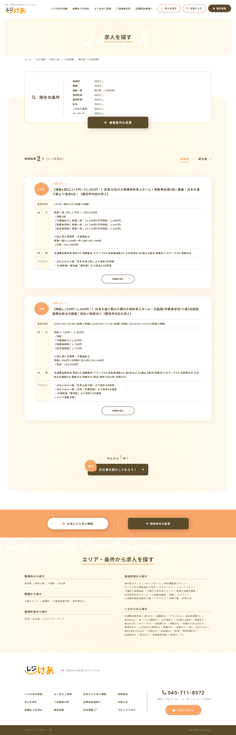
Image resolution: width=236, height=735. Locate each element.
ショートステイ (185, 587)
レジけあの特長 (59, 8)
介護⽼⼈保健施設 (134, 590)
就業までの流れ (81, 8)
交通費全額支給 (133, 615)
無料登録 (219, 8)
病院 (171, 594)
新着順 (186, 159)
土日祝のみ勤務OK (150, 627)
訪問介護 (174, 598)
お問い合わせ (183, 710)
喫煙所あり (131, 627)
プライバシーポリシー (38, 729)
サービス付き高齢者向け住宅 (140, 587)
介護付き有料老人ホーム (160, 590)
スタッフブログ (127, 709)
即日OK (149, 615)
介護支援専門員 (61, 601)
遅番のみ (168, 627)
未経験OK (166, 630)
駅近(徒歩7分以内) (135, 630)
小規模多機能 (159, 594)
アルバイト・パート (54, 618)
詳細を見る (118, 278)
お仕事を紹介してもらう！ (118, 469)
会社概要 (90, 709)
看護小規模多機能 (186, 590)
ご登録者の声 (123, 8)
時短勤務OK (189, 630)
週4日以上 (130, 619)
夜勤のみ (175, 623)
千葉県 (51, 583)
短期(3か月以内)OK (193, 623)
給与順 (204, 159)
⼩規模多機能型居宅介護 (138, 598)
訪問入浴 (187, 598)
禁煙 (177, 630)
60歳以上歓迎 (184, 619)
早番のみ (181, 627)
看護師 (45, 601)
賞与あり (144, 634)
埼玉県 (62, 583)
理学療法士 (79, 601)
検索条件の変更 (118, 122)
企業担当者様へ (144, 8)
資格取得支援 (160, 634)
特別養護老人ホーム (175, 583)
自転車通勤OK (193, 615)
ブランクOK (175, 615)
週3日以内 (130, 623)
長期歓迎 (161, 615)
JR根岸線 (69, 59)
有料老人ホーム (133, 583)
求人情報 (41, 59)
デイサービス (166, 587)
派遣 (27, 618)
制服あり (199, 619)
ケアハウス (160, 598)
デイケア (182, 594)
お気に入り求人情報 (77, 524)
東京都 (28, 583)
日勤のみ (152, 630)
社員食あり (131, 634)
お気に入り (194, 8)
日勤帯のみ (161, 623)
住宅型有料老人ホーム (136, 594)
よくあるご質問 (102, 8)
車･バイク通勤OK (148, 619)
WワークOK (145, 623)
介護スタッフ (32, 601)
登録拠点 (123, 694)
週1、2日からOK (198, 627)
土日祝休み (167, 619)
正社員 (36, 618)
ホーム (28, 59)
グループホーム (153, 583)
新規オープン (177, 634)
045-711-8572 (183, 693)
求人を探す (169, 8)
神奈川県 (55, 59)
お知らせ (123, 702)
